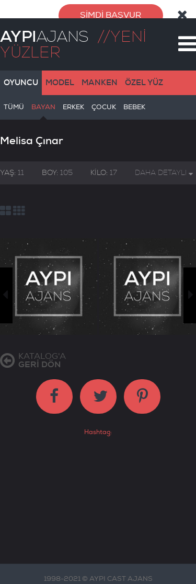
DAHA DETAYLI (164, 166)
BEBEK (134, 105)
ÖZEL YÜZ (144, 77)
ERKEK (73, 105)
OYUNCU (21, 77)
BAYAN (43, 105)
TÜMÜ (14, 105)
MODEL (59, 77)
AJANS (44, 31)
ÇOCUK (103, 105)
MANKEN (100, 77)
